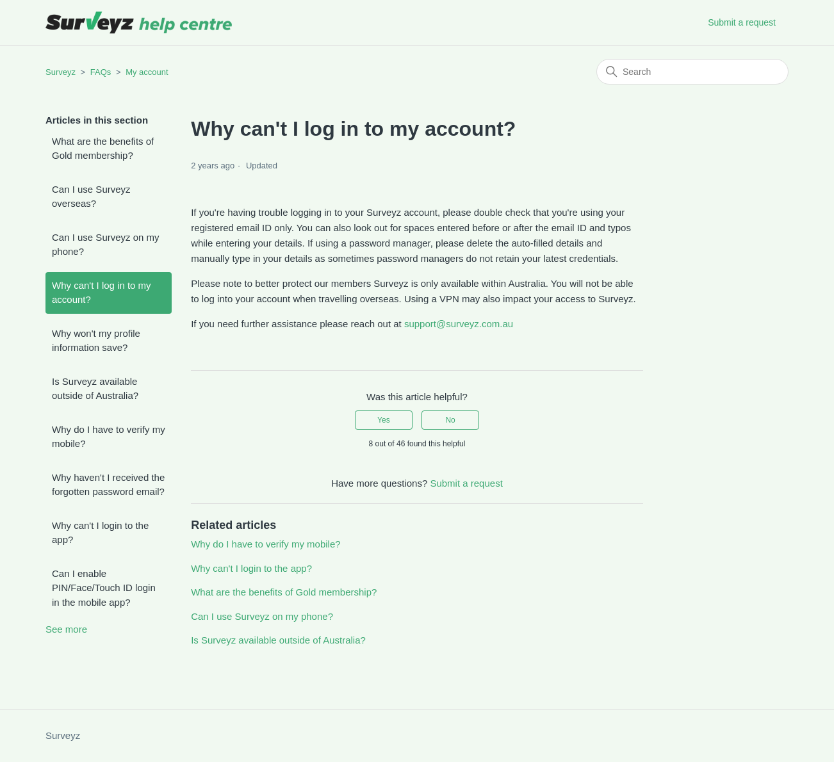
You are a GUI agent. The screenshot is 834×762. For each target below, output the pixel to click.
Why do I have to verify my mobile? (108, 437)
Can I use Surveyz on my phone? (105, 244)
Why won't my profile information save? (96, 340)
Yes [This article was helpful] (383, 420)
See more (66, 629)
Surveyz (60, 72)
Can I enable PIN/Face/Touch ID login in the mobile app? (104, 588)
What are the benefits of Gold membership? (103, 148)
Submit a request (742, 22)
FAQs (100, 72)
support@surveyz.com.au (458, 323)
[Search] (692, 72)
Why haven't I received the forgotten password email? (108, 485)
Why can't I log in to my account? (101, 292)
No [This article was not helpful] (450, 420)
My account (147, 72)
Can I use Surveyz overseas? (91, 196)
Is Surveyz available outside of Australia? (95, 388)
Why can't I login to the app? (100, 533)
